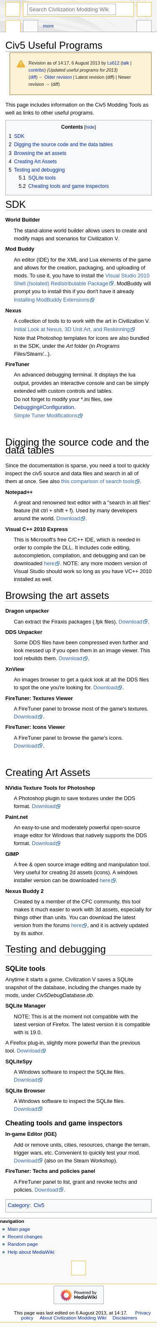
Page (13, 27)
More (48, 25)
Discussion (30, 27)
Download (68, 518)
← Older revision (55, 77)
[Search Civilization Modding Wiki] (71, 9)
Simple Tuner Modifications (45, 416)
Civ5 (38, 1205)
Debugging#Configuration (44, 407)
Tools (144, 27)
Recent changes (25, 1236)
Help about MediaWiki (31, 1252)
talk (125, 62)
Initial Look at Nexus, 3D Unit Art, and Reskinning (72, 329)
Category (18, 1205)
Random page (23, 1244)
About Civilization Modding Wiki (73, 1317)
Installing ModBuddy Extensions (51, 300)
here (49, 563)
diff (33, 77)
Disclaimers (125, 1317)
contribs (36, 69)
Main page (19, 1229)
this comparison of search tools (97, 481)
